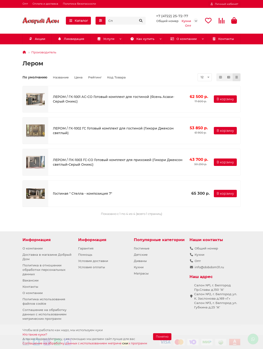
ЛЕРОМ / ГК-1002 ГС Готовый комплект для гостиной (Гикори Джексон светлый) (113, 130)
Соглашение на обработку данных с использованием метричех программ (84, 343)
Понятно (162, 336)
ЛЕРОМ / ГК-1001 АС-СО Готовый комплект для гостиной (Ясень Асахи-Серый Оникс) (113, 99)
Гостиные (141, 248)
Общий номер (206, 248)
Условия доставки (93, 261)
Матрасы (141, 273)
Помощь (85, 254)
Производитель (43, 52)
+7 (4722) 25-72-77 (172, 16)
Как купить (142, 39)
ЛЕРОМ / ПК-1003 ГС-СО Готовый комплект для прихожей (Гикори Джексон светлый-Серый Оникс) (118, 162)
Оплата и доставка (45, 3)
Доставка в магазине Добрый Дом (46, 257)
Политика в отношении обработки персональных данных (43, 269)
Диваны (140, 261)
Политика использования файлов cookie (43, 301)
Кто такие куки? (34, 334)
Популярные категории (159, 239)
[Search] (126, 21)
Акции (37, 39)
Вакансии (30, 280)
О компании (183, 39)
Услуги (105, 39)
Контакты (223, 39)
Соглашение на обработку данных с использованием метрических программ (44, 314)
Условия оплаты (91, 267)
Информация (36, 239)
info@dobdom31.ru (209, 267)
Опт (25, 3)
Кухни (139, 267)
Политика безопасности (79, 3)
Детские (141, 254)
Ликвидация (71, 39)
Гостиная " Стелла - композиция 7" (82, 194)
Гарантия (85, 248)
